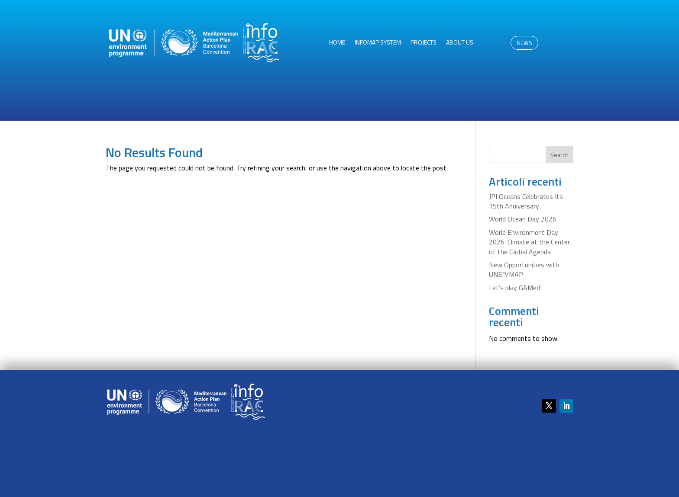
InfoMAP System (378, 43)
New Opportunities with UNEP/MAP (524, 269)
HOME (337, 43)
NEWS (524, 42)
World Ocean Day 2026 (522, 219)
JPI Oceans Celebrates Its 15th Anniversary (526, 201)
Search (559, 154)
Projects (423, 43)
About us (459, 43)
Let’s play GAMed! (515, 287)
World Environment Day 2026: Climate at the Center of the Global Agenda (529, 242)
